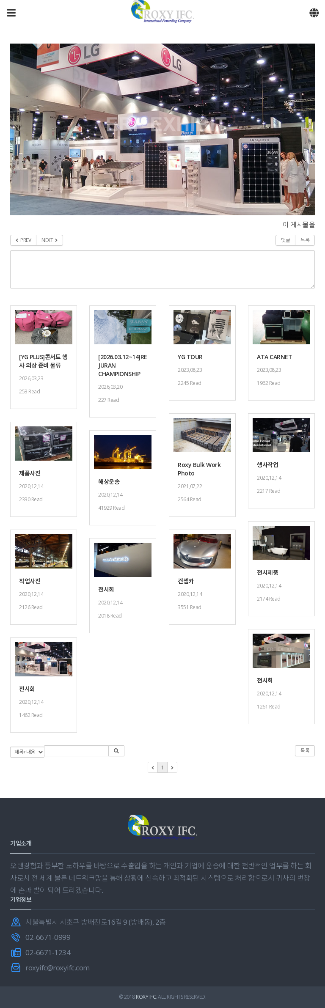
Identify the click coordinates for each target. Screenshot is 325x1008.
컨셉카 (186, 581)
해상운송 (108, 482)
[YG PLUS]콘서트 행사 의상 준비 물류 (43, 361)
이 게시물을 (299, 224)
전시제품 (267, 573)
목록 (304, 240)
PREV (23, 240)
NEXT (49, 240)
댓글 (285, 240)
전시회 (106, 589)
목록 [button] (304, 750)
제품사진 (29, 473)
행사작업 (267, 465)
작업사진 (29, 581)
